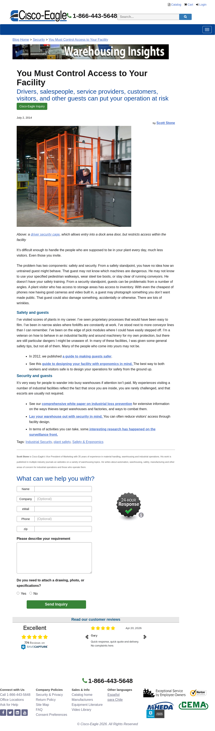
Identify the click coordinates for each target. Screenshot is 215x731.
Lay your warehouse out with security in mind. (66, 416)
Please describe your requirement (43, 538)
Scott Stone (165, 123)
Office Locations (12, 699)
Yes (21, 593)
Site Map (42, 704)
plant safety (62, 442)
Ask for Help (9, 704)
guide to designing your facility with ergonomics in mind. (87, 364)
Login (202, 4)
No (33, 593)
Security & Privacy (49, 694)
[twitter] (10, 713)
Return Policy (46, 699)
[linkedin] (17, 713)
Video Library (81, 709)
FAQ (39, 709)
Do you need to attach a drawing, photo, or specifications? (50, 582)
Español (114, 694)
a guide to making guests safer (86, 356)
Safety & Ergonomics (87, 442)
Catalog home (82, 694)
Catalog (176, 4)
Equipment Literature (87, 704)
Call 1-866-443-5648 (15, 694)
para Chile (115, 699)
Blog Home (20, 39)
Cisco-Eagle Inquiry (32, 106)
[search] (185, 17)
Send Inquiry (56, 604)
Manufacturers (82, 699)
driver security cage (45, 234)
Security (39, 39)
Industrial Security (39, 442)
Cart (190, 4)
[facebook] (3, 713)
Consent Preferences (51, 714)
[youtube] (24, 713)
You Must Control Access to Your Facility (78, 39)
